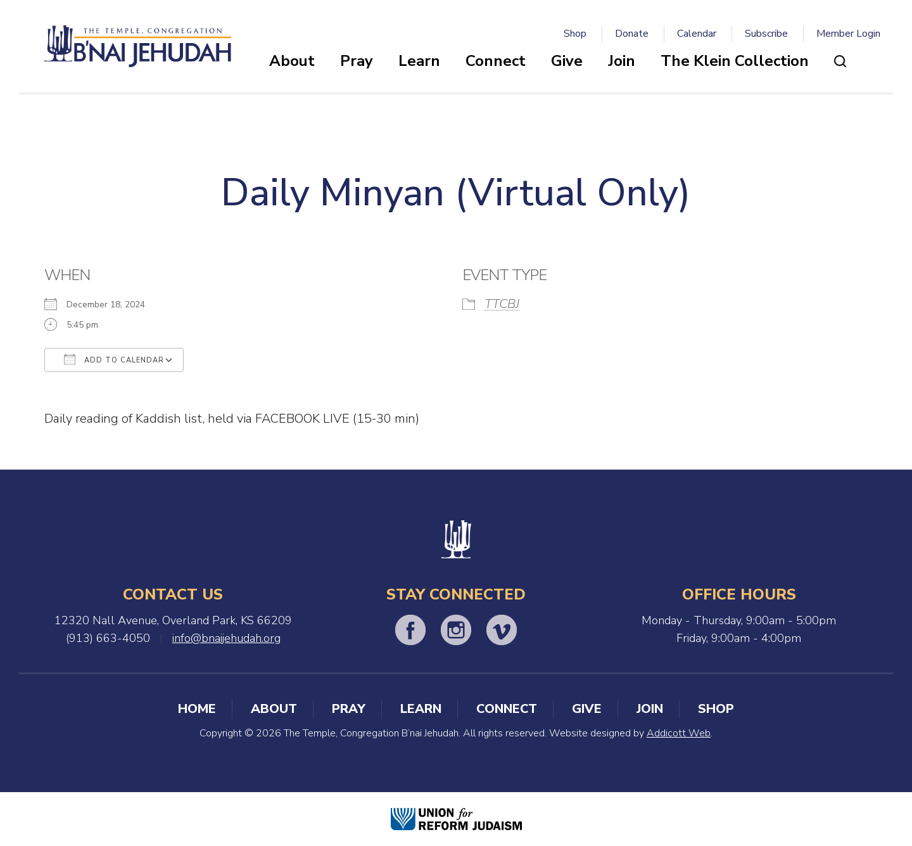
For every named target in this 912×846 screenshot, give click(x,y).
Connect (496, 61)
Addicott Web (679, 733)
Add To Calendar (114, 359)
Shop (575, 34)
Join (621, 61)
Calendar (696, 34)
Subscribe (766, 34)
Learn (419, 61)
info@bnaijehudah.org (226, 638)
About (292, 61)
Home (197, 708)
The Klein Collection (735, 61)
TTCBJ (501, 303)
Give (567, 61)
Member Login (848, 34)
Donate (632, 34)
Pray (356, 61)
